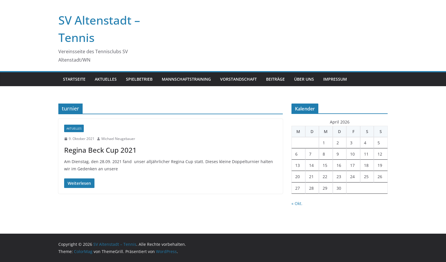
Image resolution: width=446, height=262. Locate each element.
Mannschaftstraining (186, 79)
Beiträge (275, 79)
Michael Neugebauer (118, 138)
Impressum (335, 79)
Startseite (74, 79)
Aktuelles (106, 79)
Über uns (304, 79)
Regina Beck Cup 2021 (100, 150)
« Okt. (296, 203)
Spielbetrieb (139, 79)
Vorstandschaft (238, 79)
